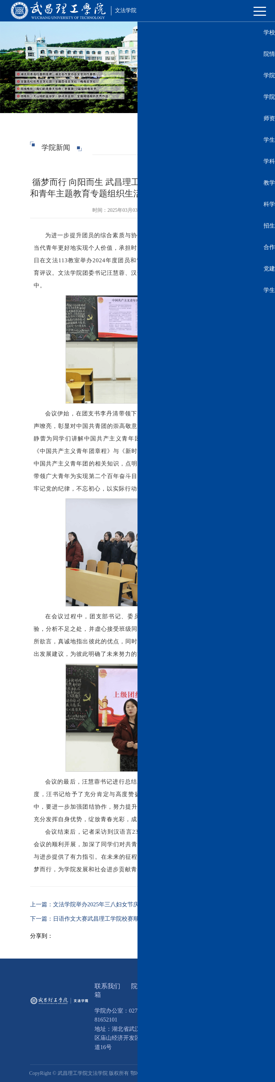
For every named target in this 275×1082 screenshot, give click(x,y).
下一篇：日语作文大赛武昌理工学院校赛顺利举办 (93, 919)
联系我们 (107, 986)
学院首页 (194, 147)
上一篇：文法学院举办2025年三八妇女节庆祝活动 (93, 904)
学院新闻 (219, 147)
